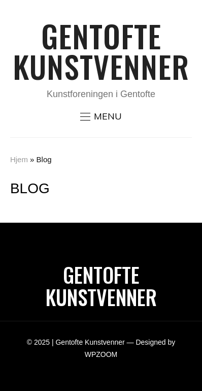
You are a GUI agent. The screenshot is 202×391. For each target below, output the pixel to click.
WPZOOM (101, 354)
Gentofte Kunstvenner (101, 50)
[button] (101, 116)
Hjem (19, 159)
